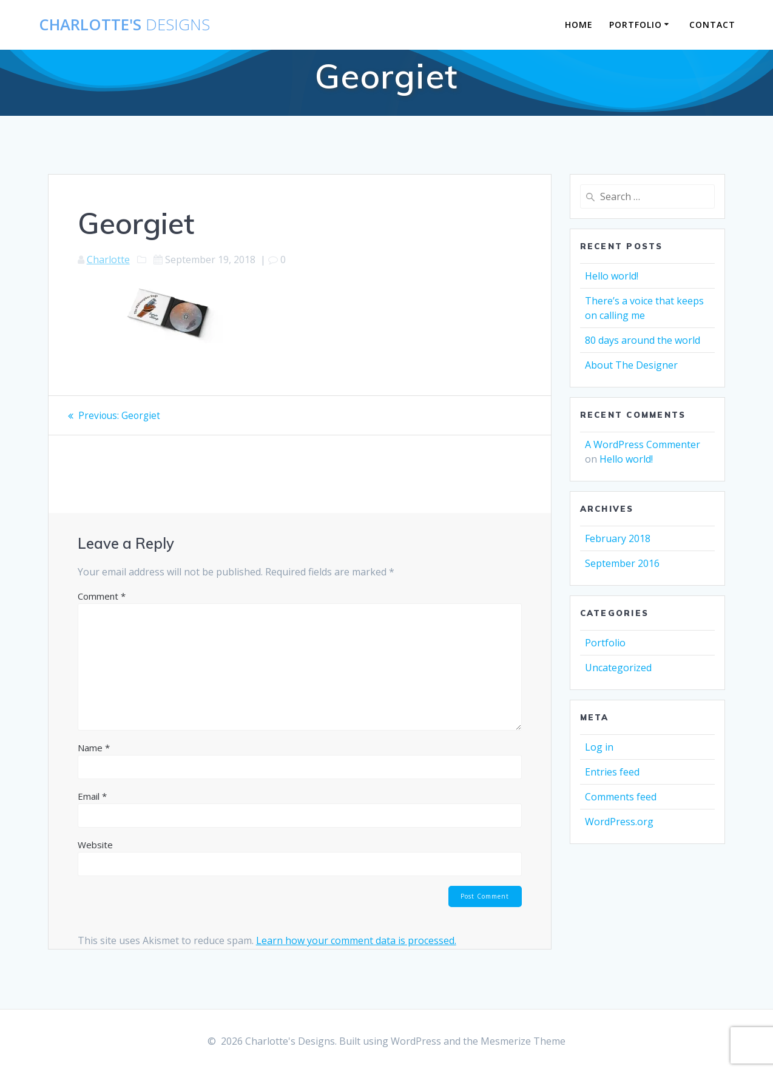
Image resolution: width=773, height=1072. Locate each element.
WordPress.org (619, 821)
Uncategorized (618, 667)
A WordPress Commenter (642, 444)
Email (92, 796)
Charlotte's (124, 25)
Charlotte (108, 259)
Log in (599, 747)
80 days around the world (642, 340)
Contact (712, 24)
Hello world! (611, 276)
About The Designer (631, 365)
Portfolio (635, 24)
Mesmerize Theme (523, 1041)
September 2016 (622, 563)
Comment (102, 596)
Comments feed (621, 796)
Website (95, 845)
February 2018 (617, 538)
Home (579, 24)
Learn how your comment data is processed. (356, 941)
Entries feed (612, 772)
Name (94, 748)
